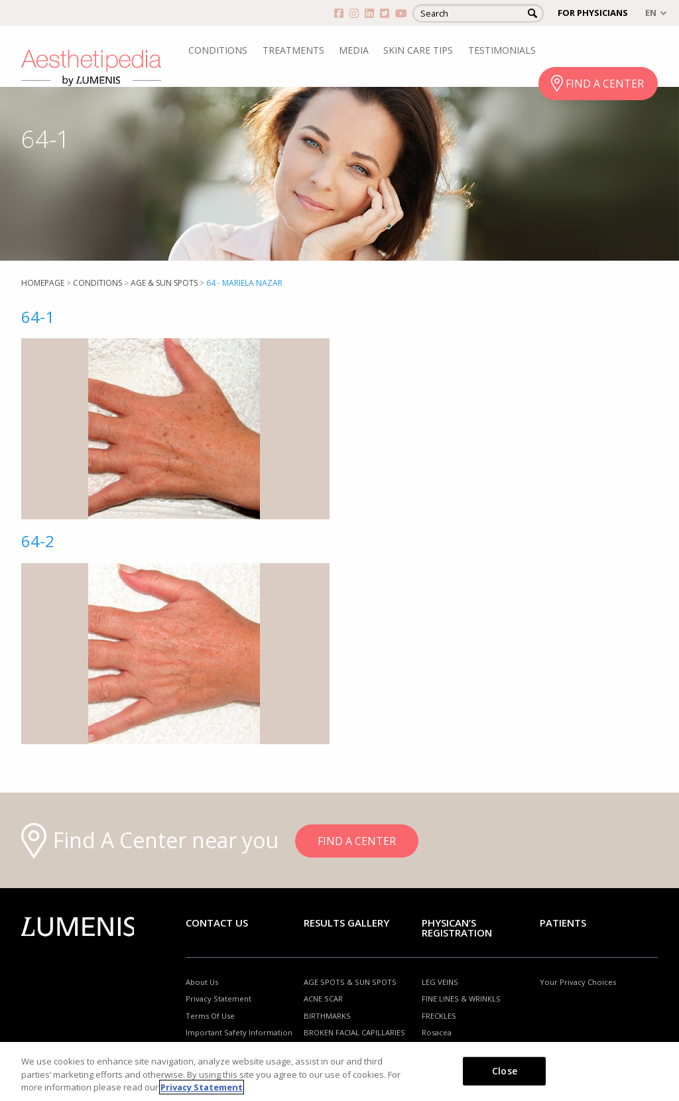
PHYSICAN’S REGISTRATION (457, 927)
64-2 (37, 541)
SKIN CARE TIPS (418, 50)
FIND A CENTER (605, 83)
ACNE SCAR (323, 999)
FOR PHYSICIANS (593, 13)
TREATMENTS (293, 50)
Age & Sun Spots (164, 283)
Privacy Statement (218, 999)
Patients (563, 922)
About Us (202, 982)
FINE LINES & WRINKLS (461, 999)
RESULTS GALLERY (346, 922)
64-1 (37, 317)
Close (504, 1070)
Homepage (42, 283)
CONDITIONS (217, 50)
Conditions (97, 283)
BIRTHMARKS (327, 1016)
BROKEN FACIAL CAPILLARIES (354, 1032)
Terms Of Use (210, 1016)
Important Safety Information (239, 1032)
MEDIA (354, 50)
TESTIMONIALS (502, 50)
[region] (339, 1071)
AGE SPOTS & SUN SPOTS (350, 982)
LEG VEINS (440, 982)
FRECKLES (439, 1016)
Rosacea (437, 1032)
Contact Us (217, 922)
